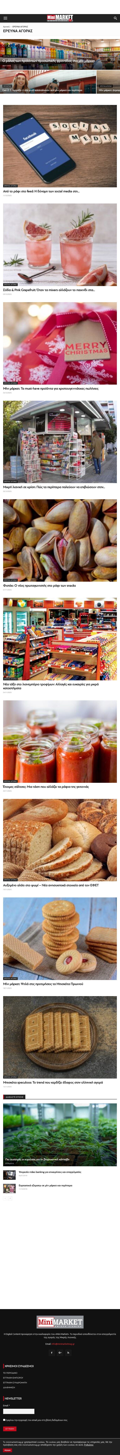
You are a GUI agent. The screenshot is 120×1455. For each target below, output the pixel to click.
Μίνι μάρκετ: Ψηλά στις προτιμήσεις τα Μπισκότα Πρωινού (43, 984)
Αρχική (6, 26)
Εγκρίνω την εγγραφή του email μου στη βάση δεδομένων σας (35, 1420)
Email (6, 1405)
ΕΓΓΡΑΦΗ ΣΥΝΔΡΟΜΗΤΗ (15, 1382)
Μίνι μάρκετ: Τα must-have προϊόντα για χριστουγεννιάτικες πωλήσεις (50, 388)
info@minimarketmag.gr (63, 1344)
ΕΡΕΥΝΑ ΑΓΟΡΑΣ (9, 56)
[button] (115, 18)
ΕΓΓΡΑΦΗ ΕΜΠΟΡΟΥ (13, 1378)
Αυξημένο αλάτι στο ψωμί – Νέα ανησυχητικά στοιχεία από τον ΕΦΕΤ (51, 885)
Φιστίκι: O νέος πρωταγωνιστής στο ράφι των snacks (39, 585)
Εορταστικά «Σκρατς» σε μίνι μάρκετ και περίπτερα (45, 1185)
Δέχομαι (7, 1450)
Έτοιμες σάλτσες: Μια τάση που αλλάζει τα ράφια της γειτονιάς (46, 787)
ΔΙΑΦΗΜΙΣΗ (9, 1387)
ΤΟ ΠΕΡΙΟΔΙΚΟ (10, 1373)
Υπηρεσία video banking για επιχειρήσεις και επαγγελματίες (50, 1172)
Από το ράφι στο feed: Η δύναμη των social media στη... (41, 191)
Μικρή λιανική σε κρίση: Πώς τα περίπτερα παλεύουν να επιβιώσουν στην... (54, 487)
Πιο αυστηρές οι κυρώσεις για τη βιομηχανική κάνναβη (37, 1159)
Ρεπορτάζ (7, 86)
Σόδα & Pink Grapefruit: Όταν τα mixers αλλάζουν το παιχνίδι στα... (49, 290)
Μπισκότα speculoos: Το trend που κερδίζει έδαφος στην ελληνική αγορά (53, 1082)
